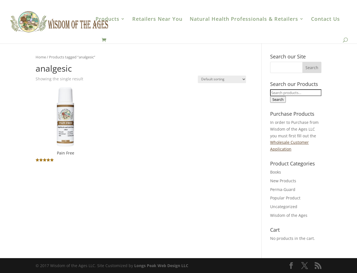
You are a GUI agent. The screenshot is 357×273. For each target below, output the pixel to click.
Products (107, 19)
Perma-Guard (282, 189)
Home (41, 57)
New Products (283, 180)
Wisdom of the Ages (288, 215)
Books (275, 172)
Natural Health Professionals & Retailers (244, 19)
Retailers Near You (157, 19)
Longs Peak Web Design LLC (161, 265)
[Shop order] (222, 79)
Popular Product (285, 198)
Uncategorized (283, 206)
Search (278, 99)
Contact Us (325, 19)
